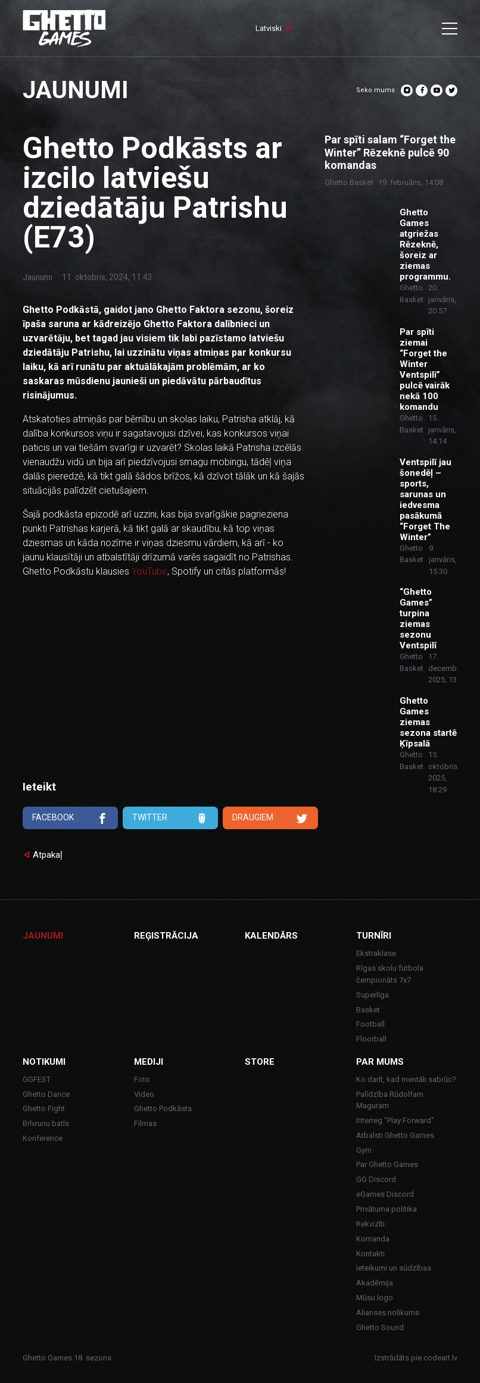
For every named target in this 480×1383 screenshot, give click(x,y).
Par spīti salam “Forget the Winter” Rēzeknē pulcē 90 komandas (390, 152)
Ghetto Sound (380, 1327)
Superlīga (372, 994)
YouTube (149, 571)
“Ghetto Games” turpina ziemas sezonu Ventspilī (418, 619)
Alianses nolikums (387, 1312)
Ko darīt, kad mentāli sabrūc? (406, 1079)
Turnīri (373, 935)
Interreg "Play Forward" (395, 1120)
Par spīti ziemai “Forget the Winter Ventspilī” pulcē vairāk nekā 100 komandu (425, 369)
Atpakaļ (48, 854)
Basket (368, 1009)
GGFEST (37, 1079)
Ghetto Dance (46, 1094)
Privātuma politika (386, 1209)
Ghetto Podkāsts (163, 1108)
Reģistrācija (166, 935)
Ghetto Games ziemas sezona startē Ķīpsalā (428, 722)
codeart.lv (440, 1357)
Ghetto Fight (44, 1108)
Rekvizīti (370, 1223)
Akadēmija (374, 1282)
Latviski (268, 28)
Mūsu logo (374, 1297)
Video (144, 1094)
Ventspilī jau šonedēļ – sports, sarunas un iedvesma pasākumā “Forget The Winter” (425, 499)
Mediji (148, 1061)
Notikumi (44, 1061)
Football (370, 1024)
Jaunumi (37, 277)
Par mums (380, 1061)
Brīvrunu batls (46, 1123)
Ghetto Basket (349, 182)
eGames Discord (385, 1194)
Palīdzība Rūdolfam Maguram (389, 1100)
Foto (142, 1079)
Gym (364, 1150)
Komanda (372, 1238)
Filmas (145, 1123)
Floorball (371, 1038)
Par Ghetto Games (387, 1164)
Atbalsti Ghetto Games (395, 1135)
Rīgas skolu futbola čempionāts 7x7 (389, 974)
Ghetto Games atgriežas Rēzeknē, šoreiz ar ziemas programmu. (425, 244)
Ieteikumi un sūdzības (393, 1267)
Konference (43, 1138)
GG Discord (376, 1179)
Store (260, 1061)
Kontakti (370, 1253)
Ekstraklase (376, 953)
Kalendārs (271, 935)
